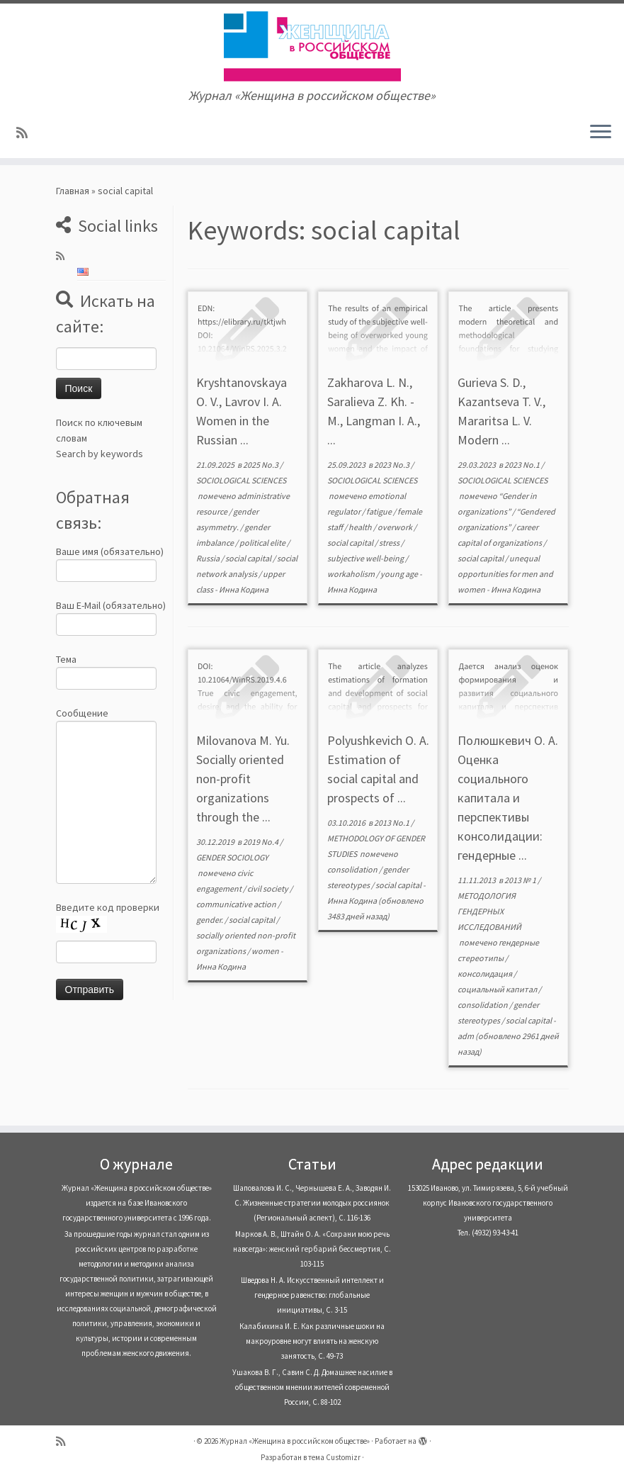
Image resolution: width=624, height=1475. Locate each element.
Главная (72, 190)
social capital (249, 558)
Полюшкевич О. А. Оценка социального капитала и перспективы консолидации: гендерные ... (508, 797)
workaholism (351, 573)
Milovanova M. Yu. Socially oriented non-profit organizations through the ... (243, 778)
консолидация (486, 973)
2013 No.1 (392, 822)
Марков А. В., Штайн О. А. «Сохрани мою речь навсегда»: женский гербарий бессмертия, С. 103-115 (312, 1249)
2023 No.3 (392, 464)
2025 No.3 (261, 464)
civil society (268, 888)
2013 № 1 (521, 880)
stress (390, 542)
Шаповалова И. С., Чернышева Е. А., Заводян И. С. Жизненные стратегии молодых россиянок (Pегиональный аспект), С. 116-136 (312, 1203)
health (360, 527)
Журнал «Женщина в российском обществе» (295, 1441)
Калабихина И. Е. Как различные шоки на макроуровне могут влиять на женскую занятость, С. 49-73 (312, 1341)
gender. (210, 919)
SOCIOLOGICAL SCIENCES (241, 480)
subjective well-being (366, 558)
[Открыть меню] (600, 132)
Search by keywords (99, 453)
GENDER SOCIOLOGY (232, 857)
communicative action (237, 904)
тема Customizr (334, 1457)
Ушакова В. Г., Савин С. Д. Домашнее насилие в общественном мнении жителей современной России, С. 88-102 (312, 1387)
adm (466, 1036)
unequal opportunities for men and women (505, 574)
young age (399, 573)
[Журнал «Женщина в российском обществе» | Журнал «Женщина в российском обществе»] (312, 46)
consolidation (353, 869)
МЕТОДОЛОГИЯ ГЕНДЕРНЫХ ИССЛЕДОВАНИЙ (489, 911)
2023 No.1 (522, 464)
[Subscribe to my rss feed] (26, 133)
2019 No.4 (261, 841)
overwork (396, 527)
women (265, 951)
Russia (208, 558)
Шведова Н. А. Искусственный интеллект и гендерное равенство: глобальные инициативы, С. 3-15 (312, 1295)
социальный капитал (498, 989)
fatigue (379, 511)
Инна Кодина (243, 589)
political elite (263, 542)
